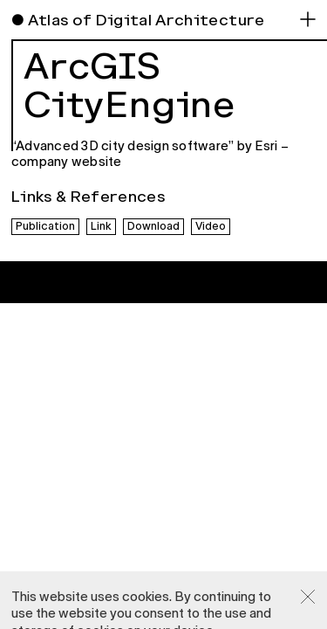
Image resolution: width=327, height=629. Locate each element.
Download (153, 226)
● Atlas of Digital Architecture (138, 20)
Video (210, 226)
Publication (45, 226)
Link (101, 226)
